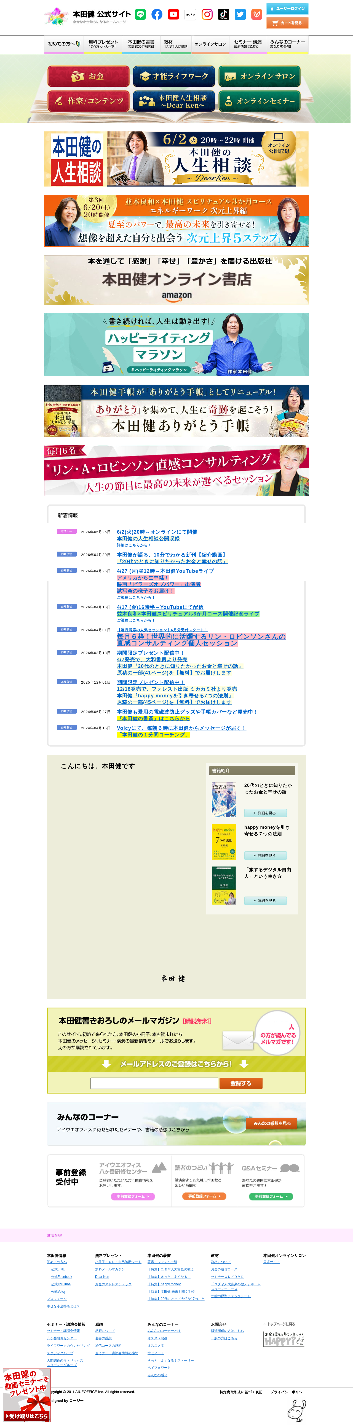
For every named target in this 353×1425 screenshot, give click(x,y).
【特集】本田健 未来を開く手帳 (171, 1292)
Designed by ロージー (65, 1401)
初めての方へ (57, 1262)
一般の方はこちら (224, 1338)
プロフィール (57, 1299)
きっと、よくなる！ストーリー (171, 1360)
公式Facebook (61, 1277)
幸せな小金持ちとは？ (63, 1306)
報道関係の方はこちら (227, 1331)
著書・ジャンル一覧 (162, 1262)
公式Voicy (58, 1292)
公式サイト (271, 1262)
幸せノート (156, 1353)
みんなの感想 (157, 1375)
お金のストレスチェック (113, 1284)
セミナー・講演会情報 (63, 1331)
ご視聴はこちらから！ (165, 585)
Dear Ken (102, 1277)
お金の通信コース (224, 1269)
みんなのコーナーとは (164, 1331)
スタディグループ (60, 1353)
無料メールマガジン (110, 1269)
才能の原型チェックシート (231, 1296)
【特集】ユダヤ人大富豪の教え (171, 1269)
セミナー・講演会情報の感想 (116, 1353)
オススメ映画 (157, 1338)
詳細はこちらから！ (157, 538)
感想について (105, 1331)
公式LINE (58, 1269)
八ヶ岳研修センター (62, 1338)
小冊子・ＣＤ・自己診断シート (118, 1262)
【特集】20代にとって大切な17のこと (176, 1299)
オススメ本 (156, 1346)
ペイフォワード (159, 1368)
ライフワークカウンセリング (68, 1346)
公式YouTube (61, 1284)
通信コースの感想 (108, 1346)
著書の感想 (103, 1338)
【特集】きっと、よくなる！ (169, 1277)
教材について (221, 1262)
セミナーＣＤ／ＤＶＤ (227, 1277)
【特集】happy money (164, 1284)
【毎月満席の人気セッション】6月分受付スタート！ (201, 637)
